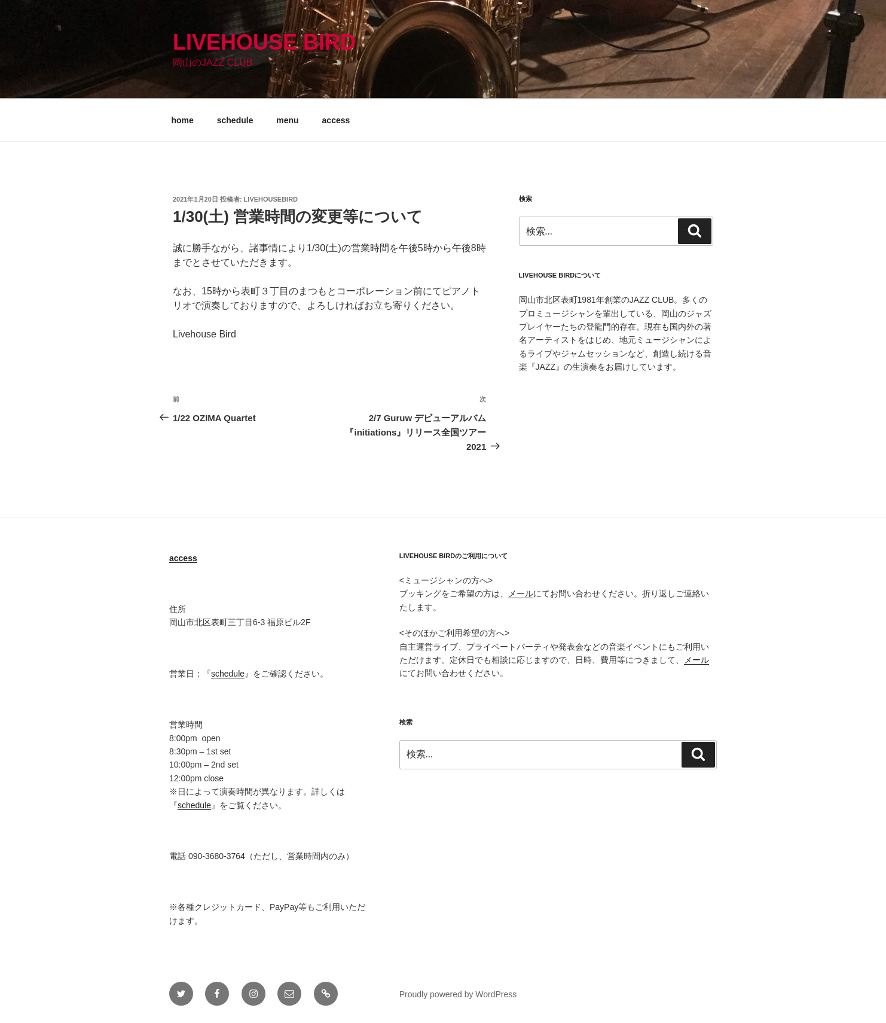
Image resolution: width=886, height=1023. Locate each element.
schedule (235, 120)
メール (520, 593)
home (183, 120)
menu (287, 120)
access (336, 120)
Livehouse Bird (264, 42)
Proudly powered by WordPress (458, 994)
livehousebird (271, 199)
